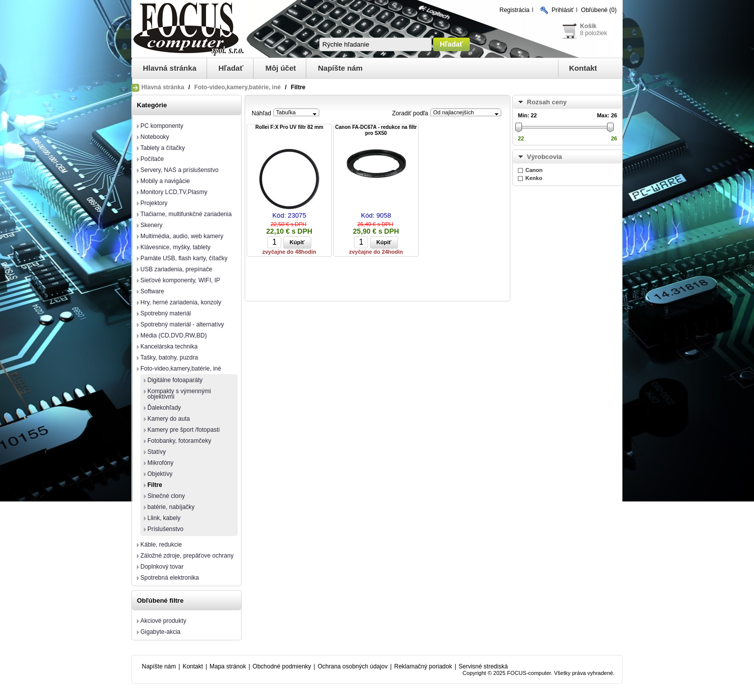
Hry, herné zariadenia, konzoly (180, 302)
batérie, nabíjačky (171, 506)
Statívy (156, 451)
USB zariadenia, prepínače (176, 269)
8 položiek (593, 33)
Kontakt (583, 68)
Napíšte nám (340, 68)
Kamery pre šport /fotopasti (183, 429)
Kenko (533, 178)
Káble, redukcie (161, 544)
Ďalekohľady (164, 407)
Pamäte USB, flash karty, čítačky (184, 258)
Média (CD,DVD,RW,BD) (173, 335)
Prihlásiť (562, 10)
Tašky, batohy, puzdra (169, 357)
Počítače (152, 158)
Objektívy (159, 473)
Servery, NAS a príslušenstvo (179, 170)
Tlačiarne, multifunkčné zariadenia (186, 214)
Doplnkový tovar (161, 566)
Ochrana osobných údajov (353, 666)
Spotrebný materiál (165, 313)
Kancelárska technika (169, 346)
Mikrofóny (160, 462)
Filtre (154, 484)
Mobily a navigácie (165, 181)
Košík (588, 26)
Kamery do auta (168, 418)
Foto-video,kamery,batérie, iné (237, 87)
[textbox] (375, 44)
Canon (533, 170)
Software (152, 291)
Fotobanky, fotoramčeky (179, 440)
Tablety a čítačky (162, 147)
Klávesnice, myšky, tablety (175, 247)
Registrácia (514, 10)
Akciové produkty (163, 620)
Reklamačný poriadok (423, 666)
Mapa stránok (228, 666)
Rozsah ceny (547, 102)
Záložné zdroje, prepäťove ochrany (187, 555)
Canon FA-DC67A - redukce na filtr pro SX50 (376, 130)
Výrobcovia (544, 156)
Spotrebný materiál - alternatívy (182, 324)
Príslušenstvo (165, 529)
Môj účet (280, 68)
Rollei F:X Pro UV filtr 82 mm (289, 127)
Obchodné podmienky (282, 666)
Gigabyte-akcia (160, 631)
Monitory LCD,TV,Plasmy (174, 192)
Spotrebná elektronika (169, 577)
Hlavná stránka (170, 68)
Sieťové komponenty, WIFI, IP (180, 280)
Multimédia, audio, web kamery (181, 236)
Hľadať (231, 68)
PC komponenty (161, 125)
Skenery (151, 225)
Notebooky (154, 136)
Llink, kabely (163, 518)
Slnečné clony (166, 495)
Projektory (153, 203)
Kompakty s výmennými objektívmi (179, 394)
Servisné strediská (483, 666)
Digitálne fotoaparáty (175, 380)
